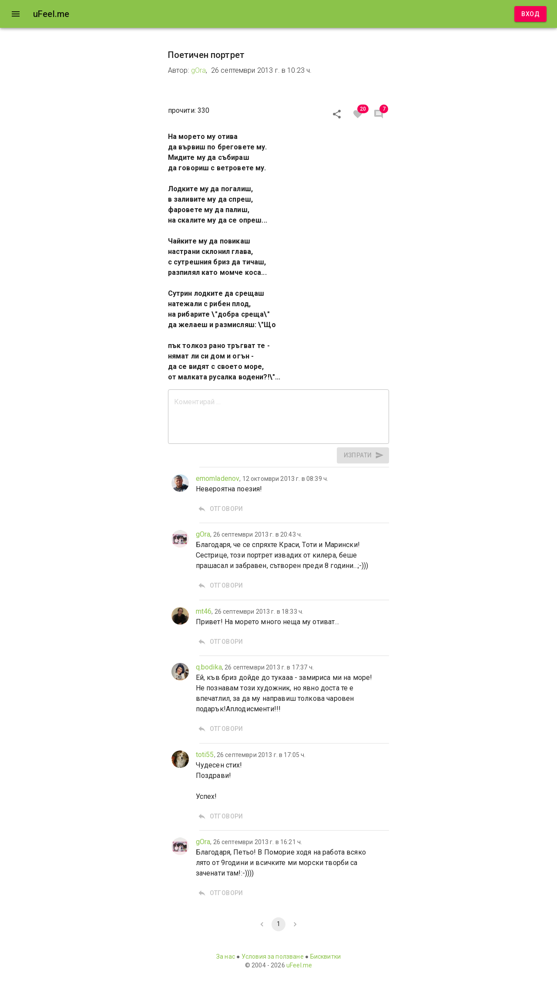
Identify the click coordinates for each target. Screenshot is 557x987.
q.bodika (209, 667)
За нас (225, 956)
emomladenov (218, 478)
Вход (530, 14)
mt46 (204, 611)
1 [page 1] (278, 924)
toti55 (205, 754)
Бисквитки (325, 956)
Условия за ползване (273, 956)
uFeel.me (299, 965)
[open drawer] (15, 13)
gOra (198, 70)
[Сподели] (336, 114)
